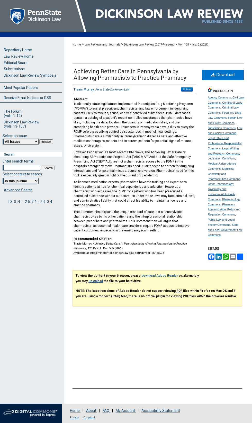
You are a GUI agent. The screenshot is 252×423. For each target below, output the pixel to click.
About (91, 411)
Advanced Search (18, 190)
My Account (126, 411)
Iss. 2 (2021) (200, 44)
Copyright (89, 417)
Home (77, 44)
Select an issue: (15, 136)
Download (223, 75)
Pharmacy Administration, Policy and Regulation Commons (224, 209)
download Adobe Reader (159, 275)
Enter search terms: (18, 161)
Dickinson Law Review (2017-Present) (149, 44)
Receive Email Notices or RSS (27, 98)
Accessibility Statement (160, 411)
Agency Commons (219, 97)
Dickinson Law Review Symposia (30, 75)
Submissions (14, 69)
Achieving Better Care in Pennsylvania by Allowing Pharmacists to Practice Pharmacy (130, 74)
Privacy (74, 417)
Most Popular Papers (21, 88)
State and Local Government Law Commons (225, 230)
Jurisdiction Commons (222, 128)
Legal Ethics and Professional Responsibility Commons (224, 143)
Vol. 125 (183, 44)
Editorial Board (16, 63)
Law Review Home (19, 56)
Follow (187, 89)
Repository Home (18, 50)
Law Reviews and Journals (102, 44)
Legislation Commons (221, 158)
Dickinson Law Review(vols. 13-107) (21, 124)
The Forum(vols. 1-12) (13, 113)
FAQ (106, 411)
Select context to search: (23, 174)
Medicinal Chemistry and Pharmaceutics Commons (224, 174)
